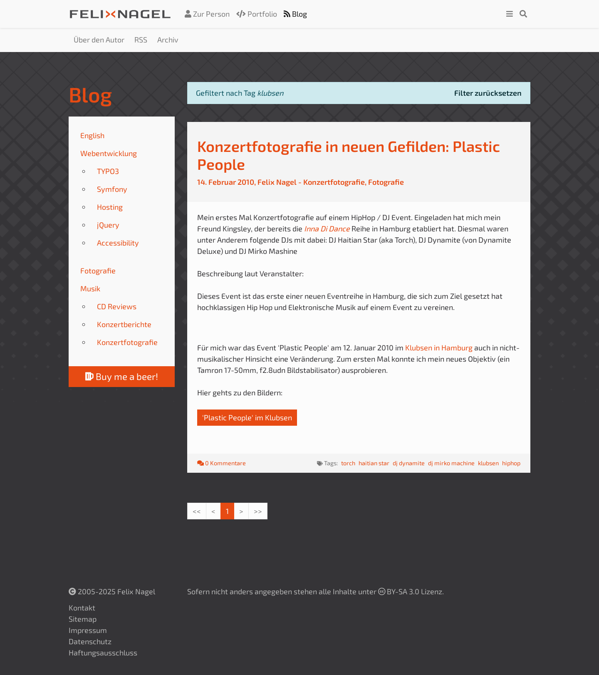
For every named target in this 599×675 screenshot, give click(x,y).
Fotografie (98, 270)
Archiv (167, 39)
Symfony (112, 189)
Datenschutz (90, 641)
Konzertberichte (124, 324)
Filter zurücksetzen (488, 92)
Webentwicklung (108, 153)
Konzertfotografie (127, 342)
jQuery (108, 224)
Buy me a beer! (121, 376)
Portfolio (256, 13)
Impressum (88, 630)
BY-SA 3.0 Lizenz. (411, 591)
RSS (140, 39)
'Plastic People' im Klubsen (247, 417)
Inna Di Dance (327, 228)
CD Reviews (116, 306)
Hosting (110, 206)
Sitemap (83, 618)
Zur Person (207, 13)
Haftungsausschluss (103, 652)
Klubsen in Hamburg (439, 347)
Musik (90, 288)
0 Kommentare (221, 463)
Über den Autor (99, 39)
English (92, 135)
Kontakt (82, 607)
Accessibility (118, 242)
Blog (295, 13)
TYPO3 (108, 171)
